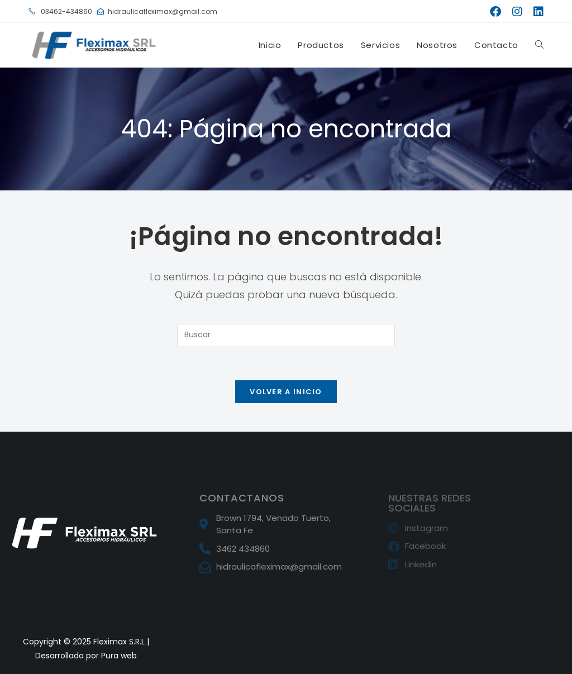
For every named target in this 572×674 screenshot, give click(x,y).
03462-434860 (60, 11)
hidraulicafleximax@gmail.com (157, 11)
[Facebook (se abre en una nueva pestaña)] (495, 11)
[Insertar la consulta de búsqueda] (286, 335)
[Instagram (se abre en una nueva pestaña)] (517, 11)
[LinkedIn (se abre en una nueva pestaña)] (536, 11)
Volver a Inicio (286, 391)
